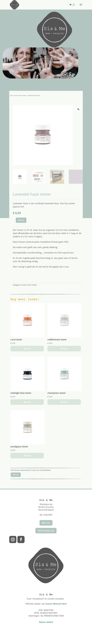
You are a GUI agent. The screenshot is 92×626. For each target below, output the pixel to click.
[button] (78, 109)
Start (11, 95)
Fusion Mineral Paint (56, 603)
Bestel (21, 220)
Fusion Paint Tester (20, 95)
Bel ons (46, 522)
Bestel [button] (27, 348)
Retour (16, 474)
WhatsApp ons (46, 530)
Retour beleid (46, 622)
